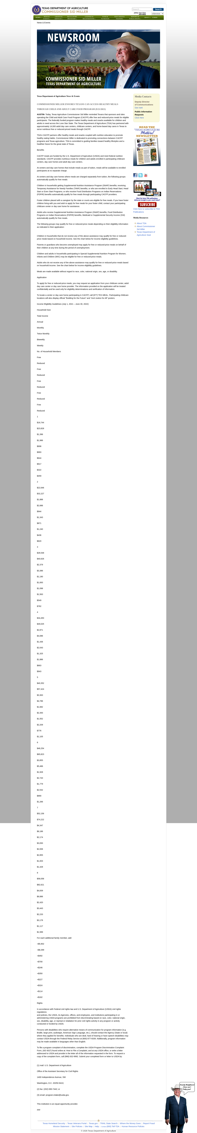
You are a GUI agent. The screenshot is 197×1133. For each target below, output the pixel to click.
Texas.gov (93, 1123)
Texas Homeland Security (54, 1123)
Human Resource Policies (133, 1126)
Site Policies (77, 1126)
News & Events (46, 17)
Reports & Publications (135, 17)
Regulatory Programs (72, 17)
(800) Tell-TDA (113, 1126)
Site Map (88, 1126)
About (147, 17)
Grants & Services (59, 17)
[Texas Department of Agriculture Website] (60, 10)
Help (97, 1126)
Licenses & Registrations (89, 17)
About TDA (141, 223)
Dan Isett (139, 108)
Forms (154, 17)
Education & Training (119, 17)
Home (38, 17)
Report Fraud (149, 1123)
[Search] (142, 9)
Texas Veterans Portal (76, 1123)
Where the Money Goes (130, 1123)
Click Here (139, 118)
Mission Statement (61, 1126)
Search (158, 9)
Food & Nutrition (105, 17)
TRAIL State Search (109, 1123)
